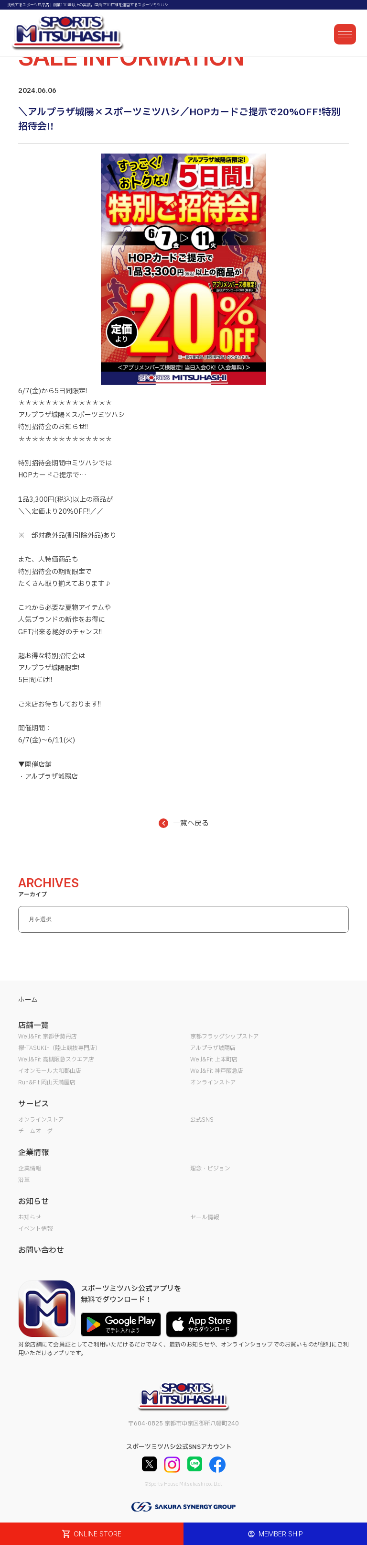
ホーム (28, 1000)
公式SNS (202, 1119)
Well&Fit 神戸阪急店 (216, 1071)
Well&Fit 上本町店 (213, 1059)
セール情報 (204, 1217)
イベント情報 (35, 1229)
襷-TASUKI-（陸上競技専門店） (59, 1048)
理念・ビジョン (210, 1168)
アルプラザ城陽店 (213, 1048)
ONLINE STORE (91, 1534)
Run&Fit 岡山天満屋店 (47, 1082)
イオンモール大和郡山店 (49, 1071)
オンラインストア (213, 1082)
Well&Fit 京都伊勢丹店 (47, 1036)
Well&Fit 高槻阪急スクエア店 (56, 1059)
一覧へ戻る (184, 823)
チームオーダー (38, 1131)
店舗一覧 (33, 1025)
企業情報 (29, 1168)
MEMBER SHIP (275, 1534)
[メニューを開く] (345, 34)
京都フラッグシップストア (224, 1036)
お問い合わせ (41, 1250)
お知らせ (29, 1217)
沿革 (24, 1180)
